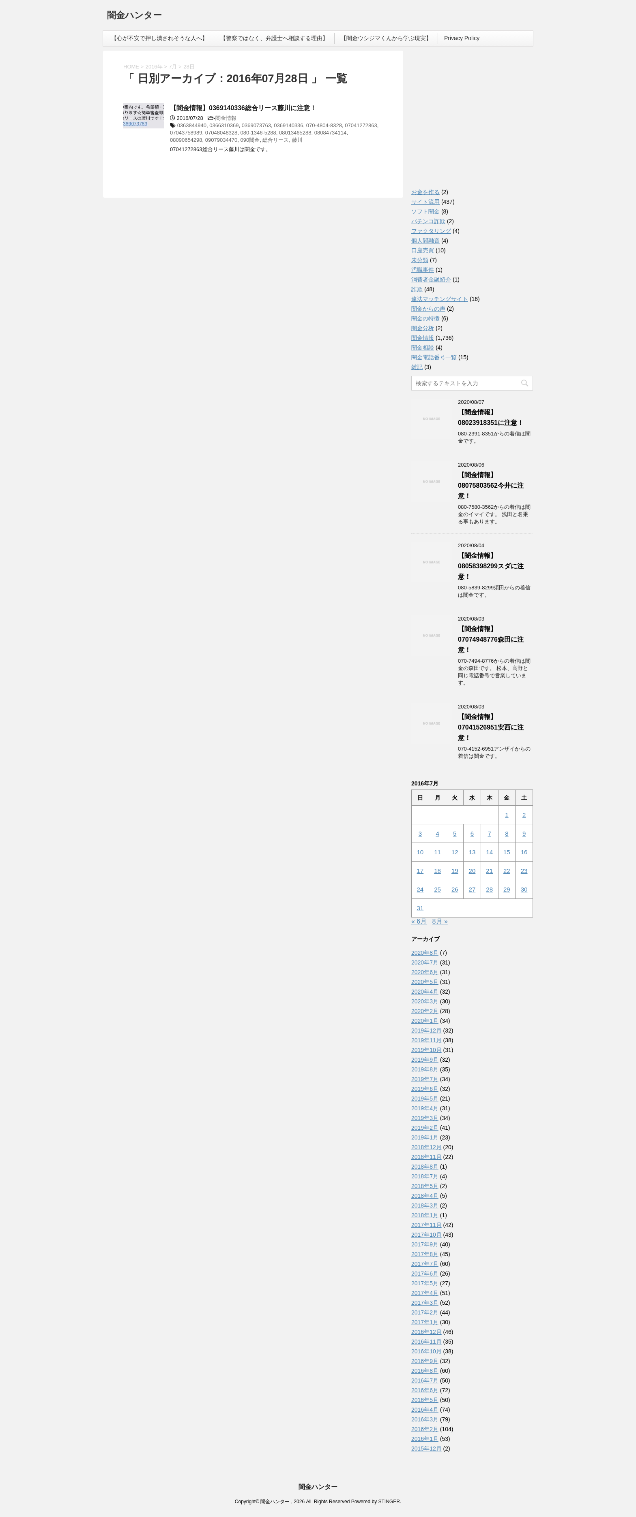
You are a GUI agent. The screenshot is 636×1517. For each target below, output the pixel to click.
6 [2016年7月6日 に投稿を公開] (472, 833)
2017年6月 (424, 1273)
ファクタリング (431, 231)
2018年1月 (424, 1215)
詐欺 (417, 289)
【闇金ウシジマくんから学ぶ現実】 (386, 38)
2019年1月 (424, 1137)
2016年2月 (424, 1429)
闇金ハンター (134, 16)
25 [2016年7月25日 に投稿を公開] (437, 889)
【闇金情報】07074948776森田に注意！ (491, 639)
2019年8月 (424, 1069)
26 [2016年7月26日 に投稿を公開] (454, 889)
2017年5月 (424, 1283)
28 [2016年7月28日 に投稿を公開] (489, 889)
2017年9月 (424, 1244)
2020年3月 (424, 1001)
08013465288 (295, 133)
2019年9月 (424, 1059)
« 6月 (419, 921)
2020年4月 (424, 991)
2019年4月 (424, 1108)
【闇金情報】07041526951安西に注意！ (491, 727)
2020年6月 (424, 972)
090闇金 (250, 140)
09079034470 (221, 140)
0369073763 (256, 125)
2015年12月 (426, 1448)
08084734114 (330, 133)
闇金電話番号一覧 (434, 357)
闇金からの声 (428, 308)
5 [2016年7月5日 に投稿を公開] (454, 833)
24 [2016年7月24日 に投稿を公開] (420, 889)
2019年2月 (424, 1127)
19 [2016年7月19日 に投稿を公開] (454, 870)
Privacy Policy (461, 38)
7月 (173, 67)
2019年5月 (424, 1098)
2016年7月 (424, 1380)
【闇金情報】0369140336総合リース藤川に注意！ (243, 108)
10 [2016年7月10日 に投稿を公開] (420, 852)
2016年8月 (424, 1371)
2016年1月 (424, 1439)
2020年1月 (424, 1021)
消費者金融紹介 (431, 279)
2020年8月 (424, 952)
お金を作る (425, 192)
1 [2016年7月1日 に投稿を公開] (506, 814)
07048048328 (221, 133)
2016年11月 (426, 1341)
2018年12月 (426, 1147)
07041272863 (361, 125)
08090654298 (186, 140)
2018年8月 (424, 1166)
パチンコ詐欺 (428, 221)
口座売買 (422, 250)
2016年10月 (426, 1351)
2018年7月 (424, 1176)
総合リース (275, 140)
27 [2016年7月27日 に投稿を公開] (472, 889)
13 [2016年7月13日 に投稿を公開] (472, 852)
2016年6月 (424, 1390)
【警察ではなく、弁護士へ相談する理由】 (274, 38)
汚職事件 (422, 270)
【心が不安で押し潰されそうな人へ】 (159, 38)
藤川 (297, 140)
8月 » (440, 921)
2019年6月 (424, 1089)
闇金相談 (422, 347)
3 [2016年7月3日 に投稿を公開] (420, 833)
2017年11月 (426, 1225)
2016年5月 (424, 1400)
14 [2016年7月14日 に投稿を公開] (489, 852)
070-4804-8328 (324, 125)
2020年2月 (424, 1011)
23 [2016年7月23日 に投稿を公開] (524, 870)
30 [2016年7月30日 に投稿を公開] (524, 889)
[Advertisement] (472, 121)
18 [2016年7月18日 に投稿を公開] (437, 870)
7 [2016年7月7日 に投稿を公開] (489, 833)
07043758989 (186, 133)
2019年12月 (426, 1030)
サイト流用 (425, 201)
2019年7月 (424, 1079)
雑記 (417, 367)
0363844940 (191, 125)
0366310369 (223, 125)
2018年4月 (424, 1196)
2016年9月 (424, 1361)
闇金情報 (225, 118)
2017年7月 (424, 1264)
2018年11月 (426, 1157)
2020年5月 (424, 982)
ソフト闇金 (425, 211)
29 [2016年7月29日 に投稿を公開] (506, 889)
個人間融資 (425, 240)
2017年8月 (424, 1254)
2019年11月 (426, 1040)
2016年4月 (424, 1409)
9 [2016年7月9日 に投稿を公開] (524, 833)
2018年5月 (424, 1186)
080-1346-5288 (258, 133)
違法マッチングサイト (439, 299)
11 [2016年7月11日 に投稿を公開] (437, 852)
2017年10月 (426, 1234)
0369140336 (288, 125)
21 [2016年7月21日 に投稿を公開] (489, 870)
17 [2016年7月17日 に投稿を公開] (420, 870)
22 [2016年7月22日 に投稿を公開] (506, 870)
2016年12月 (426, 1332)
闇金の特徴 (425, 318)
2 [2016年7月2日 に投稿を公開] (524, 814)
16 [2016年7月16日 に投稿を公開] (524, 852)
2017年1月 (424, 1322)
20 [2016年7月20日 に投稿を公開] (472, 870)
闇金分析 (422, 328)
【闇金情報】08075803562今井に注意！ (491, 485)
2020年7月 (424, 962)
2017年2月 (424, 1312)
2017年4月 (424, 1293)
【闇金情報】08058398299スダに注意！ (491, 566)
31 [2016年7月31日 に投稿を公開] (420, 908)
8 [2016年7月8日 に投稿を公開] (506, 833)
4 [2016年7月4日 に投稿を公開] (437, 833)
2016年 (154, 67)
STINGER (389, 1501)
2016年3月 (424, 1419)
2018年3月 (424, 1205)
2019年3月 (424, 1118)
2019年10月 (426, 1050)
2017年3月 (424, 1302)
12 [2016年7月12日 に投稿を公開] (454, 852)
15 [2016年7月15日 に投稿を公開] (506, 852)
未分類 (419, 260)
